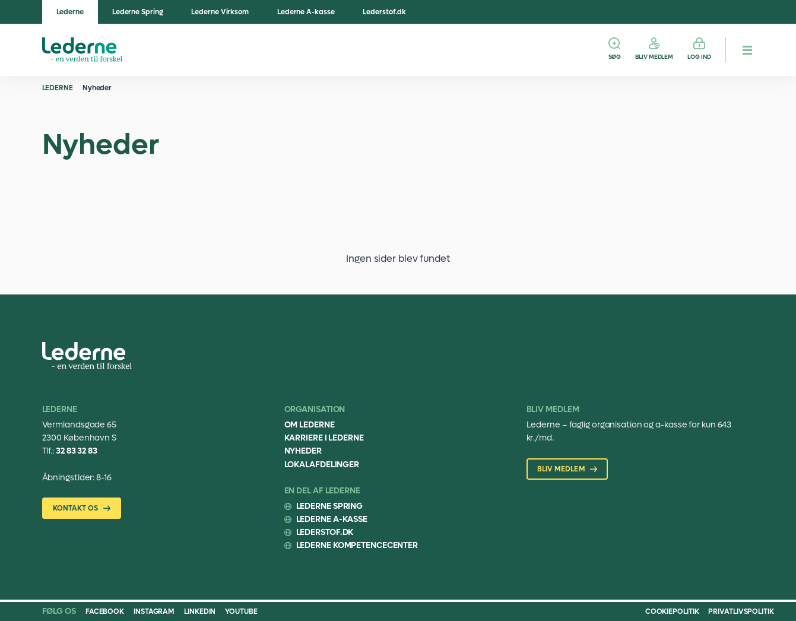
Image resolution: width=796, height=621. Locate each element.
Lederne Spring (137, 12)
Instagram (154, 611)
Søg (614, 57)
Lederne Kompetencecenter (357, 545)
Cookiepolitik (672, 611)
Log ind (699, 57)
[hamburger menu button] (747, 49)
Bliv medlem (654, 57)
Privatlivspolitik (740, 611)
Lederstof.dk (384, 12)
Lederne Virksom (220, 12)
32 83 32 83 (76, 451)
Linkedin (199, 611)
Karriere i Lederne (324, 437)
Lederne (70, 12)
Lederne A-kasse (306, 12)
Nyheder (97, 88)
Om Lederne (309, 424)
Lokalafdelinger (322, 464)
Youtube (241, 611)
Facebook (104, 611)
